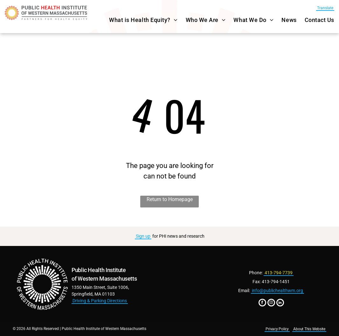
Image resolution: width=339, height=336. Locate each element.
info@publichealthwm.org (277, 290)
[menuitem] (139, 20)
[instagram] (271, 303)
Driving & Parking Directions (100, 300)
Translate (325, 8)
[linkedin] (280, 303)
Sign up (143, 236)
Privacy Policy (277, 329)
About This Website (309, 329)
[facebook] (262, 303)
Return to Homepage (170, 199)
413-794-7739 (279, 272)
